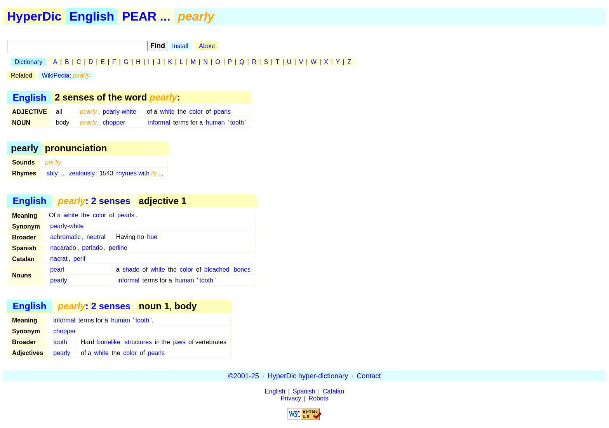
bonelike (108, 342)
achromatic (65, 237)
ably (51, 173)
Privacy (291, 398)
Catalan (333, 391)
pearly (58, 280)
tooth (237, 122)
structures (138, 342)
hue (152, 237)
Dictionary (28, 62)
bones (242, 269)
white (167, 111)
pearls (222, 111)
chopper (114, 122)
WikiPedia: (66, 75)
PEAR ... (146, 16)
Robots (319, 398)
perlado (92, 247)
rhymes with (136, 173)
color (196, 111)
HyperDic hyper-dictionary (308, 375)
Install (180, 46)
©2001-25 (243, 375)
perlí (79, 258)
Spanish (304, 391)
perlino (118, 247)
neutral (96, 237)
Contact (369, 375)
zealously (82, 173)
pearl (57, 269)
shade (130, 269)
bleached (217, 269)
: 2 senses (94, 201)
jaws (179, 342)
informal (159, 122)
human (215, 122)
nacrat (58, 258)
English (92, 16)
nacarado (63, 247)
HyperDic (34, 16)
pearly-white (119, 111)
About (207, 46)
